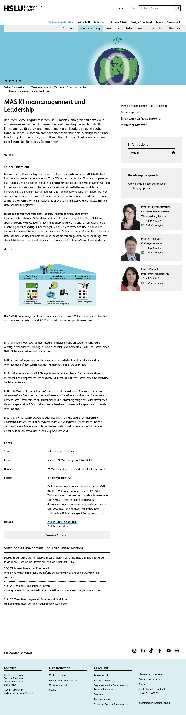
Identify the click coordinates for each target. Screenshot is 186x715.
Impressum (145, 684)
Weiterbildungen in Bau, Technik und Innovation (54, 87)
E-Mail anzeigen (154, 225)
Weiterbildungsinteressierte (63, 680)
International (135, 28)
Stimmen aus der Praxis (134, 124)
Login (119, 8)
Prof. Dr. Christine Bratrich (62, 521)
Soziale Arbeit (118, 22)
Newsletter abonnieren (151, 674)
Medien (53, 690)
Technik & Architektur (61, 22)
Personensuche (102, 675)
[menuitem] (69, 28)
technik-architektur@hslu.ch (18, 693)
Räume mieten (102, 699)
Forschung (113, 28)
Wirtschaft (84, 22)
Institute (156, 28)
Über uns (174, 28)
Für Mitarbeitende (58, 685)
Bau (85, 87)
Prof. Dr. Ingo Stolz (57, 526)
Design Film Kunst (141, 22)
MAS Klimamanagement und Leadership (29, 91)
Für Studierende (57, 675)
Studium (69, 28)
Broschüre (133, 152)
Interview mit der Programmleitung (141, 118)
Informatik (100, 22)
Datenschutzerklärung (151, 679)
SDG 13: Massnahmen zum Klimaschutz (27, 568)
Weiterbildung (90, 28)
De (133, 8)
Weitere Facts (57, 535)
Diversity (98, 694)
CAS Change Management (24, 426)
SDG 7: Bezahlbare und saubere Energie (27, 585)
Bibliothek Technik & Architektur (111, 704)
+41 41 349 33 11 (14, 690)
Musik (159, 22)
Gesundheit (173, 22)
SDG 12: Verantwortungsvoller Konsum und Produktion (36, 599)
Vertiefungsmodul (68, 422)
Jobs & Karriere (102, 680)
